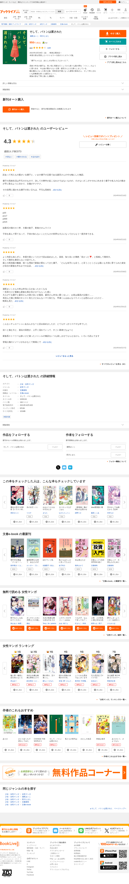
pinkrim (53, 623)
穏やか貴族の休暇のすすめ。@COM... (65, 677)
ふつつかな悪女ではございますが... (81, 677)
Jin (49, 623)
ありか (5, 739)
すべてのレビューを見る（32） (114, 364)
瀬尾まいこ (34, 36)
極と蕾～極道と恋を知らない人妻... (16, 677)
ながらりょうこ (64, 513)
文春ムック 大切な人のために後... (113, 562)
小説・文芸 (73, 18)
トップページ (31, 845)
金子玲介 (62, 565)
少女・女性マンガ (28, 18)
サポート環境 (55, 856)
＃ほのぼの (35, 157)
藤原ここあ (95, 513)
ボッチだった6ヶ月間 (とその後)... (33, 619)
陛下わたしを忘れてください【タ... (16, 620)
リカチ (29, 513)
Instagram (30, 867)
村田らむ (94, 623)
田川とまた (44, 36)
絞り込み (25, 11)
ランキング (31, 853)
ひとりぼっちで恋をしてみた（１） (24, 741)
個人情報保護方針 (80, 856)
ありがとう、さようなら (118, 740)
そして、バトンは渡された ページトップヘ (108, 808)
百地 (60, 681)
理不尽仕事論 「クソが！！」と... (16, 562)
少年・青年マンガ (17, 18)
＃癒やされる (21, 157)
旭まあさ (13, 623)
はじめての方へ (113, 18)
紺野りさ (78, 513)
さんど (68, 681)
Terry (44, 623)
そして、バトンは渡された (55, 740)
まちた (45, 513)
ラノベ (62, 18)
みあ (60, 623)
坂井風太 (13, 565)
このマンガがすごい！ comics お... (65, 620)
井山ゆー (13, 681)
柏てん (65, 623)
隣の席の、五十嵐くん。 (49, 676)
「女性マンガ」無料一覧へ (115, 635)
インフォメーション (57, 861)
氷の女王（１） (33, 507)
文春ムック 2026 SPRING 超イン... (97, 562)
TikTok (29, 869)
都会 (28, 623)
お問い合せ (54, 864)
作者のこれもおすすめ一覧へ (115, 756)
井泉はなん (87, 623)
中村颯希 (84, 681)
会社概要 (77, 845)
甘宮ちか (110, 513)
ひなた (51, 681)
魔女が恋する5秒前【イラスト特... (17, 508)
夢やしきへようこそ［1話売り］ (113, 619)
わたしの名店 (86, 739)
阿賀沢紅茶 (111, 681)
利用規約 (77, 853)
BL (39, 18)
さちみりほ (111, 623)
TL (51, 18)
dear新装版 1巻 (97, 507)
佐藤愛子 (46, 565)
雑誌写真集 (96, 18)
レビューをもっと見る (64, 356)
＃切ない (8, 157)
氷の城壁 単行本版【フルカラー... (114, 676)
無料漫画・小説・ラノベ (35, 848)
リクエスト (54, 867)
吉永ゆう (94, 681)
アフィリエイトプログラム (59, 869)
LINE (28, 861)
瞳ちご (45, 681)
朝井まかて (79, 565)
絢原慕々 (21, 623)
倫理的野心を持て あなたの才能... (33, 562)
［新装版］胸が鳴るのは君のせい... (81, 509)
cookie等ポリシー (80, 861)
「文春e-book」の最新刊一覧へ (113, 581)
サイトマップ (79, 864)
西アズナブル (103, 623)
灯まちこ (78, 623)
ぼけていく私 (48, 560)
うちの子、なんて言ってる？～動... (81, 620)
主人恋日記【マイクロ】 (97, 676)
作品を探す (54, 848)
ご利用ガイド (124, 18)
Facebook (30, 875)
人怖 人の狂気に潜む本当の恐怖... (97, 620)
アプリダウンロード (57, 851)
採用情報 (77, 851)
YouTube (30, 872)
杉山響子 (53, 565)
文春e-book (24, 393)
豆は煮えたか (80, 560)
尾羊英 (77, 681)
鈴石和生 (30, 681)
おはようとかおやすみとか (49, 508)
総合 (5, 18)
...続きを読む (57, 190)
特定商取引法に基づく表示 (83, 859)
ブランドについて (80, 848)
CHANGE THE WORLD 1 (39, 740)
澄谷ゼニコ (14, 513)
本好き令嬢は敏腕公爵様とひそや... (33, 677)
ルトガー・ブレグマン (35, 565)
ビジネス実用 (84, 18)
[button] (17, 521)
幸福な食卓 (100, 739)
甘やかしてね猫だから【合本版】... (113, 509)
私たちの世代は (71, 739)
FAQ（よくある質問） (58, 859)
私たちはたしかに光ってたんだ (65, 561)
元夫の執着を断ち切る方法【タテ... (49, 620)
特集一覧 (30, 851)
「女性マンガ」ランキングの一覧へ (112, 700)
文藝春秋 (23, 390)
